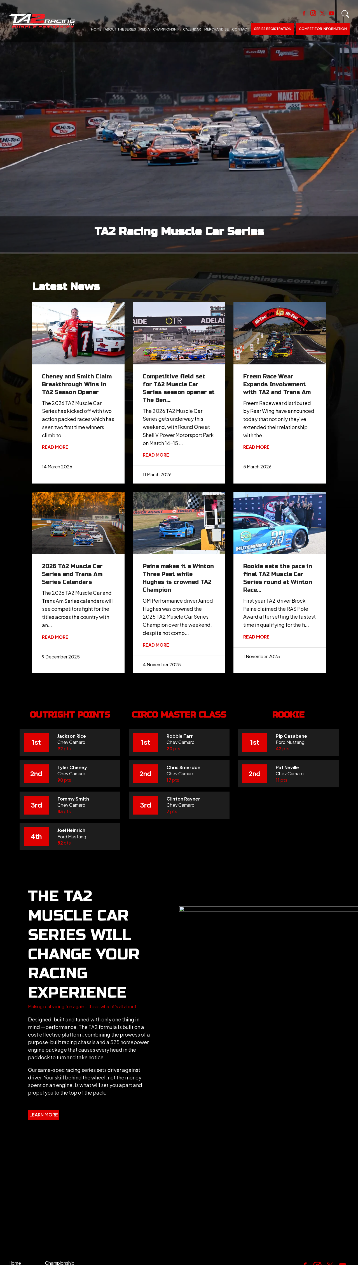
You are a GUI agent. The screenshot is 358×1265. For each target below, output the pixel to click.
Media (144, 29)
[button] (82, 1006)
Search (345, 14)
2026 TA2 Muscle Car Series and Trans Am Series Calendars (72, 574)
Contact (240, 29)
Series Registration (272, 29)
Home (96, 29)
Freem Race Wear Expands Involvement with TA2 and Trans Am (277, 384)
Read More (55, 447)
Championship (166, 29)
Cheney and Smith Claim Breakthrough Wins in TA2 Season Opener (77, 384)
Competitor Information (323, 29)
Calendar (192, 29)
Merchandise (216, 29)
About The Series (120, 29)
